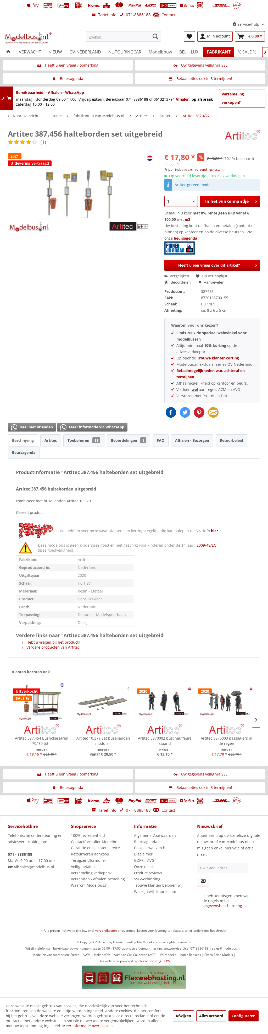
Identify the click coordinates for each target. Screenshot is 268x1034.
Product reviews (148, 872)
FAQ (160, 440)
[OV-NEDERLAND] (85, 52)
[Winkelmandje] (250, 36)
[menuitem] (123, 36)
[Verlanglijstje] (189, 36)
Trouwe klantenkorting (218, 358)
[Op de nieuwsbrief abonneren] (203, 881)
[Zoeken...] (123, 36)
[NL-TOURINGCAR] (125, 52)
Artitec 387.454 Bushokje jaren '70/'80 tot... (41, 741)
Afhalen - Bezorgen (192, 440)
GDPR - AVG (144, 860)
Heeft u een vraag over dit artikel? (217, 264)
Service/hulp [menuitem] (246, 24)
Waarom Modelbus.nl (90, 885)
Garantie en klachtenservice (95, 847)
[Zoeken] (155, 36)
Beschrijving (23, 440)
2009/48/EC (206, 545)
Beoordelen (178, 282)
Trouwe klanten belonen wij (158, 885)
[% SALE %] (247, 52)
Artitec (50, 440)
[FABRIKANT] (218, 52)
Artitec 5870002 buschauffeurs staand (165, 741)
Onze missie (144, 866)
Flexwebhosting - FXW (154, 961)
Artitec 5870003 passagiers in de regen (226, 741)
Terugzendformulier (88, 860)
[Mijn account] (215, 36)
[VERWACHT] (30, 52)
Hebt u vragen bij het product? (51, 642)
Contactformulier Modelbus (95, 841)
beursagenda (181, 245)
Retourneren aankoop (90, 854)
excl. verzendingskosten (205, 169)
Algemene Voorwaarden (155, 835)
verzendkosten (106, 930)
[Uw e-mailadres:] (222, 868)
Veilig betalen (83, 866)
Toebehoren (84, 440)
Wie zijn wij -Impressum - (156, 891)
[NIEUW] (55, 52)
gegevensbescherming (222, 905)
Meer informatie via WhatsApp (92, 427)
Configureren (243, 1015)
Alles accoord (211, 1015)
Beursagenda (23, 452)
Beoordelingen (128, 440)
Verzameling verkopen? (233, 98)
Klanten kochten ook (31, 671)
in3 (187, 219)
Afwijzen (183, 1015)
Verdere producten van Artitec (51, 647)
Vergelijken (176, 275)
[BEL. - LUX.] (189, 52)
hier (214, 530)
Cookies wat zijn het (151, 847)
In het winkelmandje (231, 200)
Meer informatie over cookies (87, 1025)
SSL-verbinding (147, 878)
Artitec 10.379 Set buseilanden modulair (103, 741)
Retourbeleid (231, 440)
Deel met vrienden (32, 427)
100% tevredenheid (88, 835)
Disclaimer (143, 854)
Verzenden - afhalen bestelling (98, 878)
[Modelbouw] (160, 52)
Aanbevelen (211, 282)
